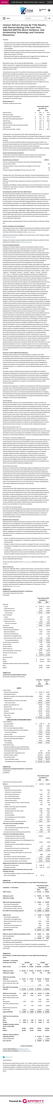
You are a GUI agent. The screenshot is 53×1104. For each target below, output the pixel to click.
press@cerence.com (23, 1049)
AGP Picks (4, 2)
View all (49, 2)
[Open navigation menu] (6, 18)
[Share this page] (49, 18)
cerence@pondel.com (25, 1051)
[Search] (34, 18)
